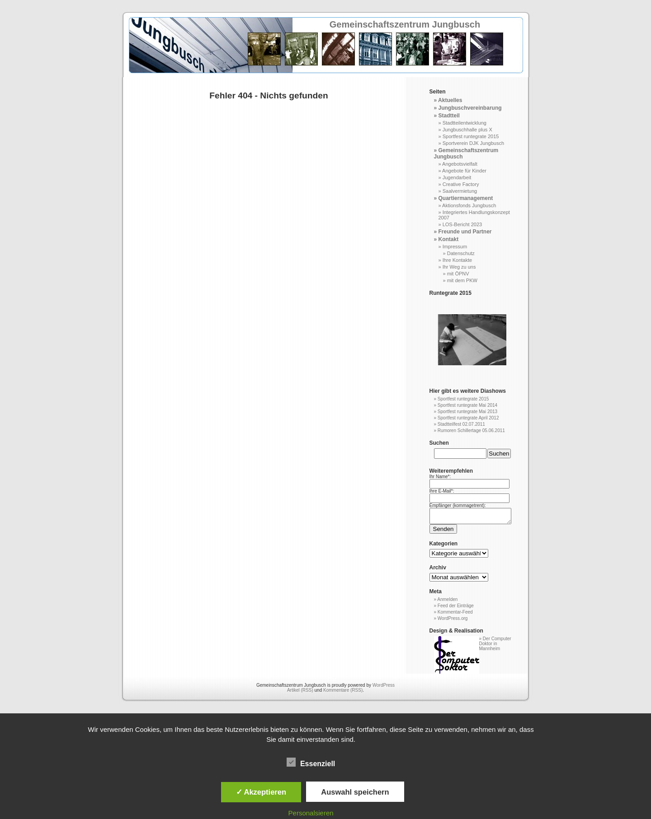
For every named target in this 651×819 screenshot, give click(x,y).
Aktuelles (450, 100)
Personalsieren (311, 813)
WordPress (384, 687)
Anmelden (447, 602)
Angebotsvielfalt (459, 164)
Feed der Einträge (456, 608)
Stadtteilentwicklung (464, 123)
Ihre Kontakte (457, 260)
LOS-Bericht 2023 (462, 224)
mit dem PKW (462, 280)
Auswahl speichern (355, 792)
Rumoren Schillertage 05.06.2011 (471, 430)
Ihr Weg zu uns (459, 267)
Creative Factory (461, 184)
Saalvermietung (460, 191)
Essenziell (311, 763)
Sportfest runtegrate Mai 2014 (467, 405)
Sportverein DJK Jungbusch (473, 143)
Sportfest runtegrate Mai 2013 (467, 411)
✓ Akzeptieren (261, 792)
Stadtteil (449, 115)
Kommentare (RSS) (343, 692)
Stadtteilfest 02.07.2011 (461, 424)
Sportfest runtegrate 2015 (471, 136)
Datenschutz (461, 253)
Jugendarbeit (457, 177)
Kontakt (449, 239)
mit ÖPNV (458, 273)
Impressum (455, 246)
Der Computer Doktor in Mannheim (495, 646)
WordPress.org (453, 621)
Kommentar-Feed (455, 614)
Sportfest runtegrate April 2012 (468, 417)
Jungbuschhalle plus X (467, 129)
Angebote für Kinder (464, 170)
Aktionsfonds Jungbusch (469, 205)
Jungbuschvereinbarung (470, 108)
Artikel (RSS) (300, 692)
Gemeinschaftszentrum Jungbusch (405, 24)
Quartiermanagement (466, 198)
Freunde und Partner (465, 231)
